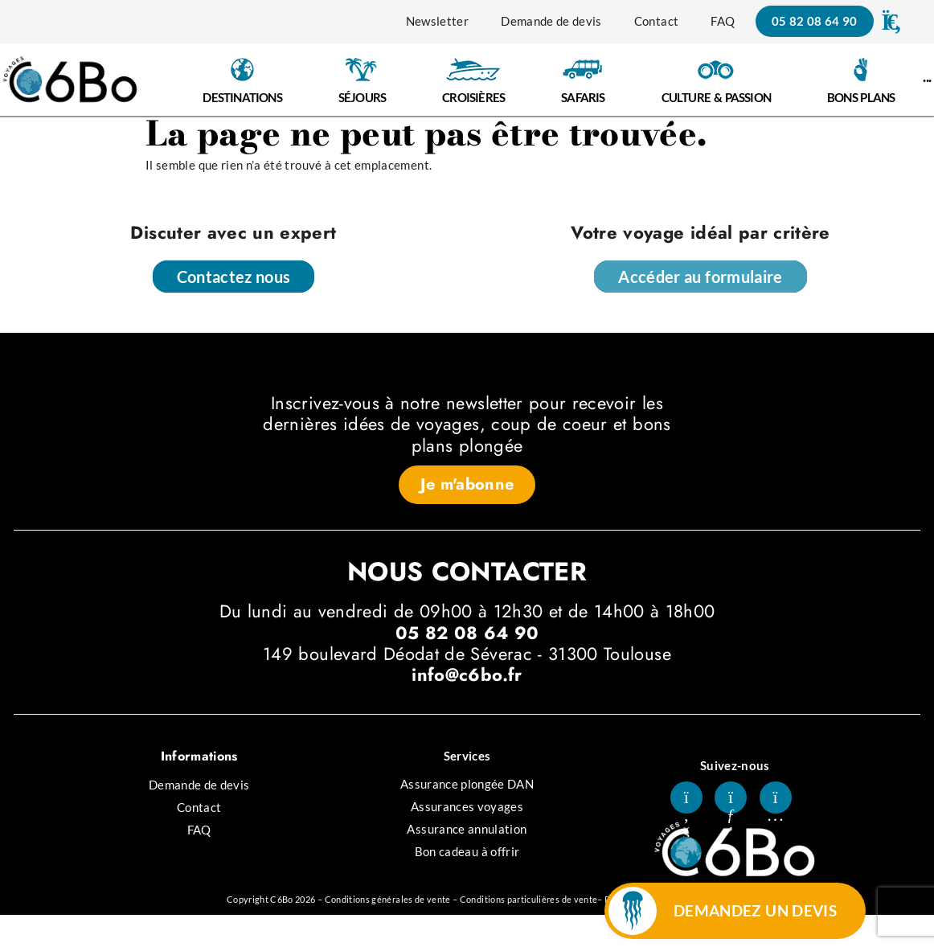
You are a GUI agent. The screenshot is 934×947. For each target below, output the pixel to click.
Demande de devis (551, 21)
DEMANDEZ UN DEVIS (755, 910)
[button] (890, 21)
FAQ (723, 21)
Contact (656, 21)
